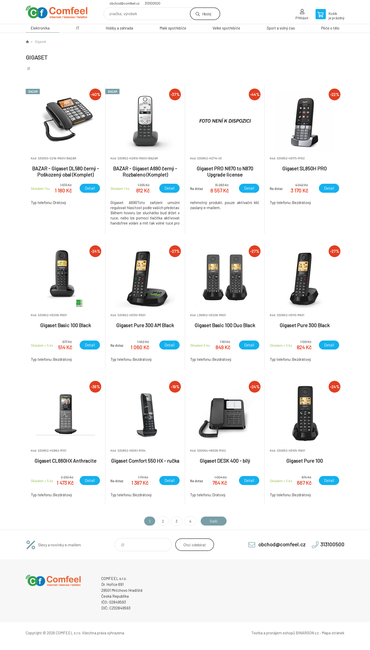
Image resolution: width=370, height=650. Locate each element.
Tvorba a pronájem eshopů (273, 632)
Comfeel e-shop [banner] (56, 12)
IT (77, 28)
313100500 (152, 3)
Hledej (206, 13)
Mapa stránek (333, 632)
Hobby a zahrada (119, 28)
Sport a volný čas (281, 28)
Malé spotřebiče (173, 28)
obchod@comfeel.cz (124, 3)
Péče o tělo (330, 28)
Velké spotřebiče (226, 28)
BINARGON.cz (307, 632)
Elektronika (40, 28)
